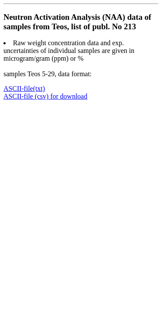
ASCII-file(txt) (24, 88)
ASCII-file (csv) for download (45, 96)
